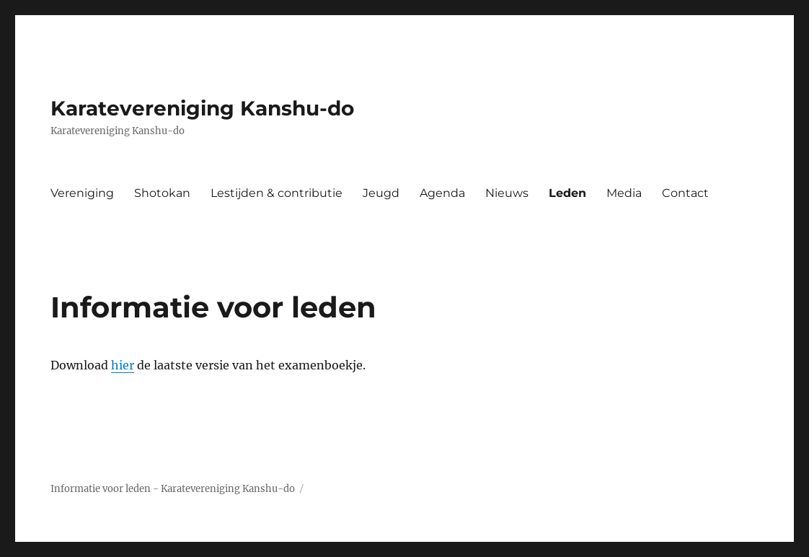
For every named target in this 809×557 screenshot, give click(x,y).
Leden (567, 193)
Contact (685, 193)
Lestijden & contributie (276, 193)
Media (624, 193)
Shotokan (162, 193)
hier (122, 365)
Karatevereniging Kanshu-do (202, 108)
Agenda (442, 193)
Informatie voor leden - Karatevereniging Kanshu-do (172, 489)
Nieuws (507, 193)
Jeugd (381, 193)
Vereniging (82, 193)
